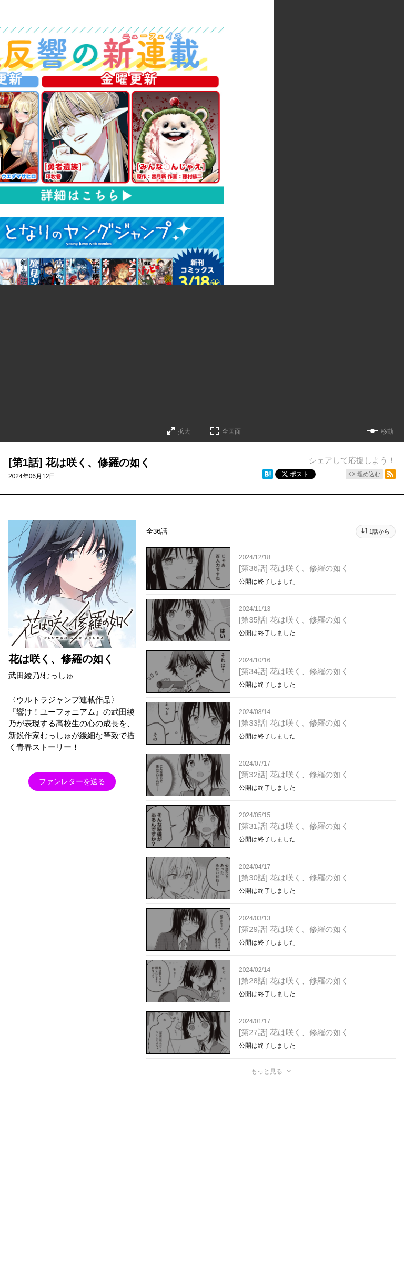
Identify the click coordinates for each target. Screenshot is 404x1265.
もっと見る (266, 1071)
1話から (379, 531)
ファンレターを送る (72, 781)
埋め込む (368, 474)
